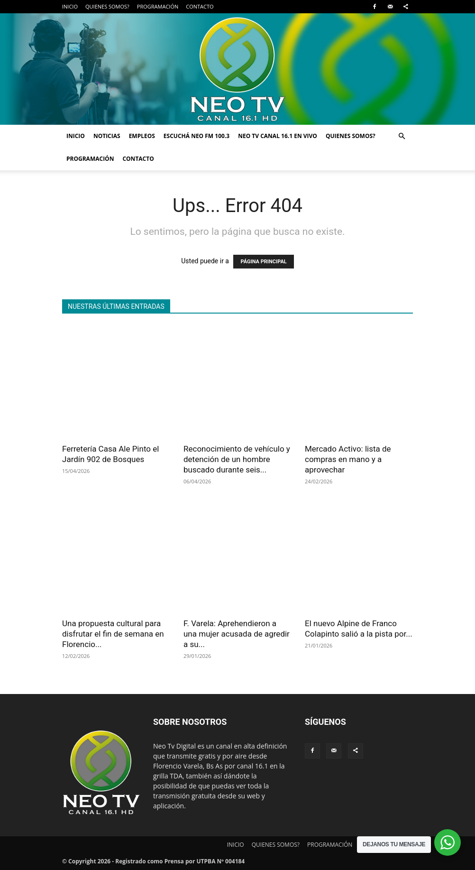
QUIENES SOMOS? (107, 6)
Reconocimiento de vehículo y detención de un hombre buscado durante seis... (236, 459)
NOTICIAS (106, 136)
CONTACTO (199, 6)
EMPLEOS (142, 136)
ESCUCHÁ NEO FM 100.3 (196, 136)
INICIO (70, 6)
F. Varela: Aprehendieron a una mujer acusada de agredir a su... (236, 634)
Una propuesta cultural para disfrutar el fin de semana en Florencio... (113, 634)
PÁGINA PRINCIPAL (263, 262)
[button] (401, 136)
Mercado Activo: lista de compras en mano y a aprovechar (348, 459)
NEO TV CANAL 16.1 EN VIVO (277, 136)
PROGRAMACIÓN (157, 6)
